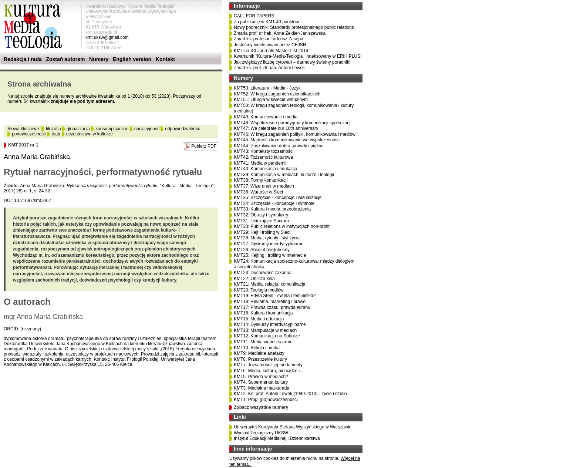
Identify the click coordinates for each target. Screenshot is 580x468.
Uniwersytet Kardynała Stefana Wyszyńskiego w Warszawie (292, 427)
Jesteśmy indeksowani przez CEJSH (270, 44)
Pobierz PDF (203, 146)
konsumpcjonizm (111, 128)
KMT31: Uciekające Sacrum (261, 220)
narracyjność (146, 128)
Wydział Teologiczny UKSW (261, 432)
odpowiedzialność (182, 128)
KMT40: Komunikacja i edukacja (265, 168)
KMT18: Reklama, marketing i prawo (270, 301)
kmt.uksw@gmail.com (107, 37)
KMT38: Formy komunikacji (260, 180)
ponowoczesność (29, 134)
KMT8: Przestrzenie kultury (260, 359)
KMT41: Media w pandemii (260, 163)
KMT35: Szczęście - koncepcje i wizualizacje (277, 197)
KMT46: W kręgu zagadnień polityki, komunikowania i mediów (294, 134)
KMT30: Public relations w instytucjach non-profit (282, 226)
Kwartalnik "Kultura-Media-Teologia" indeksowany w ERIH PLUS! (297, 56)
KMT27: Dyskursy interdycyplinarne (269, 243)
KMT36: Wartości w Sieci (258, 192)
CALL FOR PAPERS (254, 15)
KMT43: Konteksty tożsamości (263, 151)
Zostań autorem (65, 59)
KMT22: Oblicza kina (254, 278)
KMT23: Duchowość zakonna (262, 272)
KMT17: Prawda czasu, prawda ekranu (272, 307)
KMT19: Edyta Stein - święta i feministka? (275, 295)
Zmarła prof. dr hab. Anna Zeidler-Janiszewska (280, 33)
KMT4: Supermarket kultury (261, 382)
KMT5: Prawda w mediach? (261, 376)
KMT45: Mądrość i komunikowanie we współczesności (287, 139)
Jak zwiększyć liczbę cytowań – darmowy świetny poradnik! (292, 62)
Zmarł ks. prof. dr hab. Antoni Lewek (269, 67)
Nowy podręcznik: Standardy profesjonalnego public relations (294, 27)
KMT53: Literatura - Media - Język (267, 88)
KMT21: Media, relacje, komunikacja (269, 284)
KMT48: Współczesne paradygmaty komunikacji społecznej (292, 122)
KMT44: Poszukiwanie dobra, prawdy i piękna (279, 145)
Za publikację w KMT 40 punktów (266, 21)
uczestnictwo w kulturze (89, 134)
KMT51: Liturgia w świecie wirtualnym (271, 99)
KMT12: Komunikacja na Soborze (267, 336)
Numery (98, 59)
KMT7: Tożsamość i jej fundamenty (268, 364)
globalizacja (78, 128)
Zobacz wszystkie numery (261, 407)
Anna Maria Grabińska (37, 157)
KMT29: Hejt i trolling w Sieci (262, 232)
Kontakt (165, 59)
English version (132, 59)
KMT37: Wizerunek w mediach (264, 186)
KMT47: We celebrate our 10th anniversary (276, 128)
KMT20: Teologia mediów (259, 290)
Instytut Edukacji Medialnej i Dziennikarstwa (277, 438)
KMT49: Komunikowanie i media (265, 116)
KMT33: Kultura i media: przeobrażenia (272, 209)
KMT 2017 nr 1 (23, 145)
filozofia (53, 128)
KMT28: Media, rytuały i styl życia (267, 237)
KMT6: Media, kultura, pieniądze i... (268, 370)
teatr (55, 134)
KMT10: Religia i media (257, 347)
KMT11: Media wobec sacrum (263, 341)
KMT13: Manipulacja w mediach (265, 330)
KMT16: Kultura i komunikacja (263, 313)
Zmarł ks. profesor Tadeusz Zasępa (268, 38)
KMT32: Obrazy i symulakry (261, 215)
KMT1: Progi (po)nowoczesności (266, 399)
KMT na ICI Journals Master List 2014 (271, 50)
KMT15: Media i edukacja (259, 318)
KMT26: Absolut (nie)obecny (262, 249)
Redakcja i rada (23, 59)
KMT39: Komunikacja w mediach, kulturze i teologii (284, 174)
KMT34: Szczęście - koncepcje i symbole (274, 203)
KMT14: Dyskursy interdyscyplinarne (270, 324)
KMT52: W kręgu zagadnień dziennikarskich (277, 94)
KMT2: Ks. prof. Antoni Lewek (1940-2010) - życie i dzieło (290, 393)
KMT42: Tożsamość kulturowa (263, 157)
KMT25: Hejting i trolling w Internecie (270, 255)
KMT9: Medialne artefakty (259, 353)
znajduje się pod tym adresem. (83, 101)
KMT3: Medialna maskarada (261, 388)
